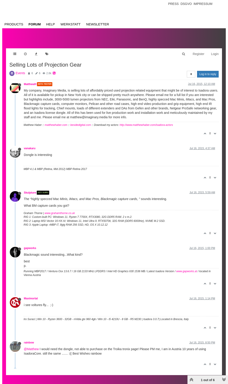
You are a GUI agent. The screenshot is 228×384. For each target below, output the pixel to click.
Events (20, 73)
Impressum (202, 4)
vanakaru (29, 148)
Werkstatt (71, 24)
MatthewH (30, 84)
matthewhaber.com (56, 125)
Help (50, 24)
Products (13, 24)
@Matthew (31, 349)
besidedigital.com (80, 125)
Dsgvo (186, 4)
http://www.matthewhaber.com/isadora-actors (146, 125)
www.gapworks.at (186, 271)
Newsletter (97, 24)
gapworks (30, 248)
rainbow (29, 342)
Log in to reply (208, 74)
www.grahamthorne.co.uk (60, 213)
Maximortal (31, 298)
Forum (34, 24)
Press (173, 4)
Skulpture (30, 192)
